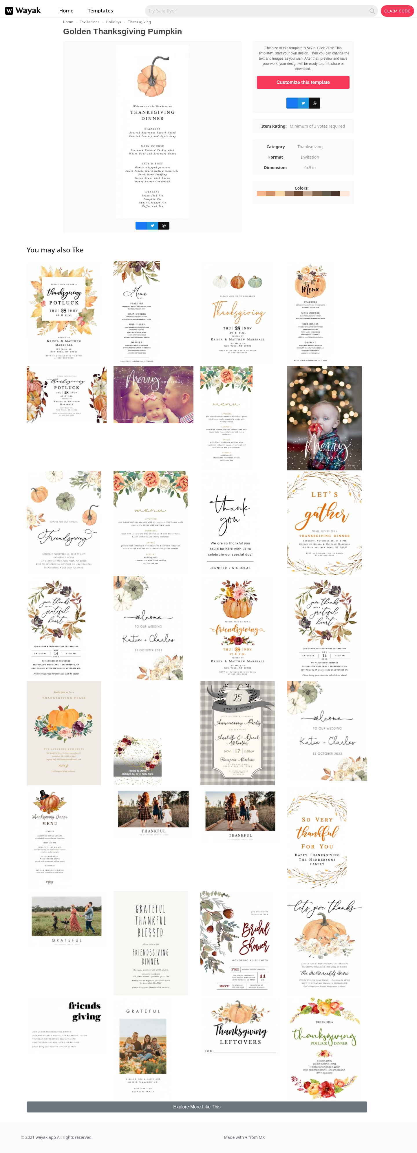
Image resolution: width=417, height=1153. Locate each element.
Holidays (113, 22)
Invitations (89, 22)
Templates (100, 11)
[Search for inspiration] (258, 10)
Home (66, 11)
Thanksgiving (139, 22)
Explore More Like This (196, 1106)
